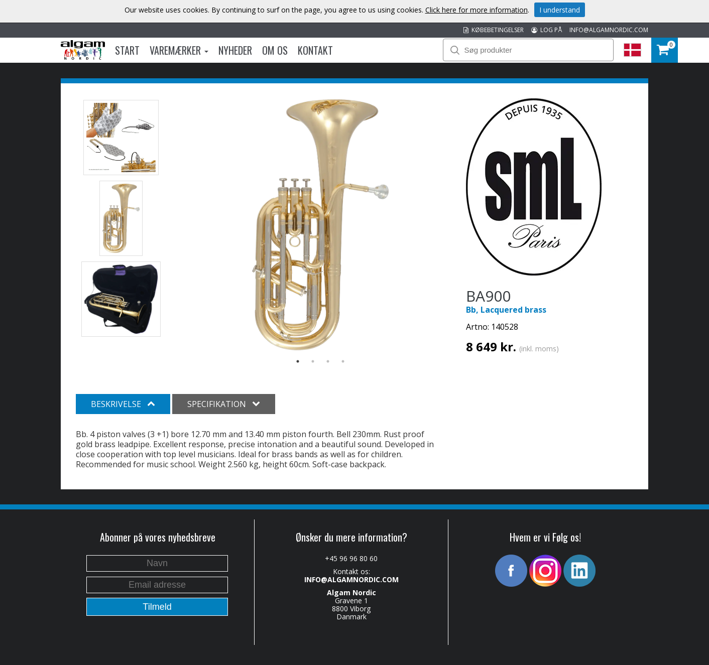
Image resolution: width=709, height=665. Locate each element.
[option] (320, 224)
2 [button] (313, 361)
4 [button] (343, 361)
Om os (275, 50)
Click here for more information (476, 10)
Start (127, 50)
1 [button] (298, 361)
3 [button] (328, 361)
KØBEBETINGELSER (493, 30)
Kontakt (315, 50)
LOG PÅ (546, 30)
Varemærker (179, 50)
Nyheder (235, 50)
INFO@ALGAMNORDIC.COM (608, 30)
